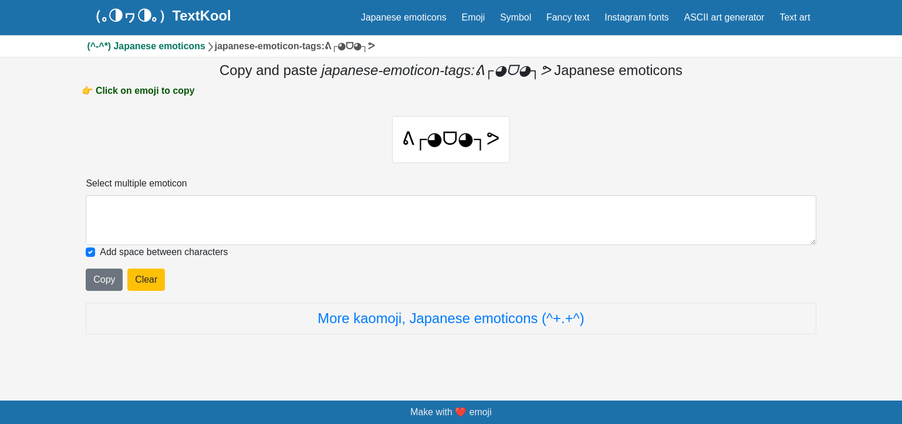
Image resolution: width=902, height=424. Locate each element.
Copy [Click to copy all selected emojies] (104, 281)
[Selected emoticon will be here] (451, 221)
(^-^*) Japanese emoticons (146, 46)
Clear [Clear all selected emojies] (146, 281)
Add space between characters (164, 254)
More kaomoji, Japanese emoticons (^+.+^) (450, 319)
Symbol (515, 17)
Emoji (473, 17)
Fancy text (567, 17)
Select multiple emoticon (136, 184)
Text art (794, 17)
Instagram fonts (636, 17)
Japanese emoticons (404, 17)
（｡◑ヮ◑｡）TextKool (159, 16)
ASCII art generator (724, 17)
